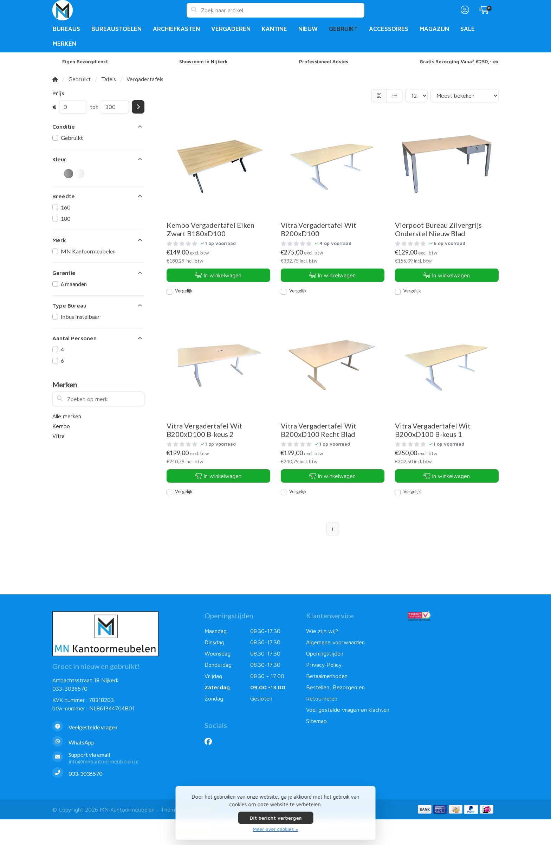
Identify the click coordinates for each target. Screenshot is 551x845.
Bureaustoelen (116, 28)
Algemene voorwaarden (335, 642)
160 (65, 207)
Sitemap (316, 721)
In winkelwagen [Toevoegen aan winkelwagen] (218, 275)
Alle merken (66, 416)
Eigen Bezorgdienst (85, 61)
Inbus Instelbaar (80, 316)
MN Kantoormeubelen (88, 251)
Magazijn (434, 28)
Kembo (61, 426)
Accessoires (388, 28)
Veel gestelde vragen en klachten (347, 710)
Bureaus (66, 28)
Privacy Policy (324, 665)
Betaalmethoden (327, 676)
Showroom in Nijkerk (203, 61)
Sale (467, 28)
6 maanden (74, 283)
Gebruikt (343, 28)
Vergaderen (231, 28)
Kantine (274, 28)
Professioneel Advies (323, 61)
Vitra (58, 436)
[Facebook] (211, 741)
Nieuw (308, 28)
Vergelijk (184, 291)
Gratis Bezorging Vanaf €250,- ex (459, 61)
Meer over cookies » (275, 829)
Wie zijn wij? (322, 631)
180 (65, 218)
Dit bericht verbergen (275, 818)
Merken (64, 43)
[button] (464, 10)
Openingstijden (324, 653)
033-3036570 (69, 688)
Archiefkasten (176, 28)
